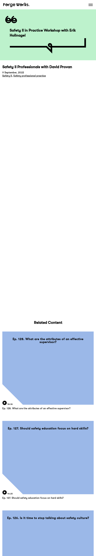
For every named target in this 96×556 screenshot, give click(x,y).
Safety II (7, 75)
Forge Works (16, 5)
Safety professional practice (29, 75)
